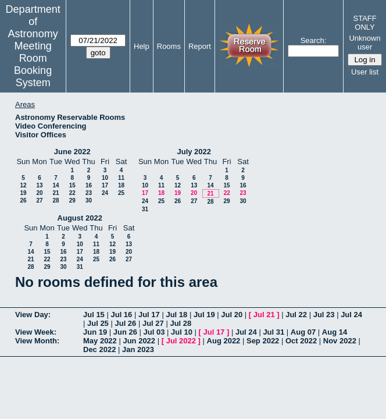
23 (88, 193)
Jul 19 (204, 314)
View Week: (35, 332)
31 (145, 209)
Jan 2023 (138, 349)
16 (88, 185)
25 (121, 193)
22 (72, 193)
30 (88, 200)
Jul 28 (180, 323)
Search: (314, 40)
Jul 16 (121, 314)
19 (23, 193)
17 (105, 185)
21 (55, 193)
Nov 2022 (339, 340)
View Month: (37, 340)
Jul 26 (125, 323)
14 (55, 185)
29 (72, 200)
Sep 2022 (262, 340)
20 (39, 193)
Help (141, 46)
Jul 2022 (181, 340)
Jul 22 (296, 314)
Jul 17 (149, 314)
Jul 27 (153, 323)
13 (39, 185)
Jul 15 (94, 314)
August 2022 (80, 218)
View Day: (33, 314)
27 (39, 200)
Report (199, 46)
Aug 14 (334, 332)
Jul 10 (181, 332)
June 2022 (72, 151)
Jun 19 (95, 332)
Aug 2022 (224, 340)
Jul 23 (324, 314)
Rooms (169, 46)
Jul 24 (351, 314)
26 (23, 200)
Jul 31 (273, 332)
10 (105, 178)
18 (121, 185)
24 (105, 193)
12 (23, 185)
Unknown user (364, 42)
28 (55, 200)
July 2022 (194, 151)
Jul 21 (264, 314)
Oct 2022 (301, 340)
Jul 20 (231, 314)
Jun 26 (125, 332)
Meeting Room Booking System (33, 64)
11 (121, 178)
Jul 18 (176, 314)
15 (72, 185)
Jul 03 (154, 332)
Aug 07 (303, 332)
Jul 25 (98, 323)
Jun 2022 (139, 340)
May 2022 (100, 340)
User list (364, 72)
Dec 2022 (99, 349)
